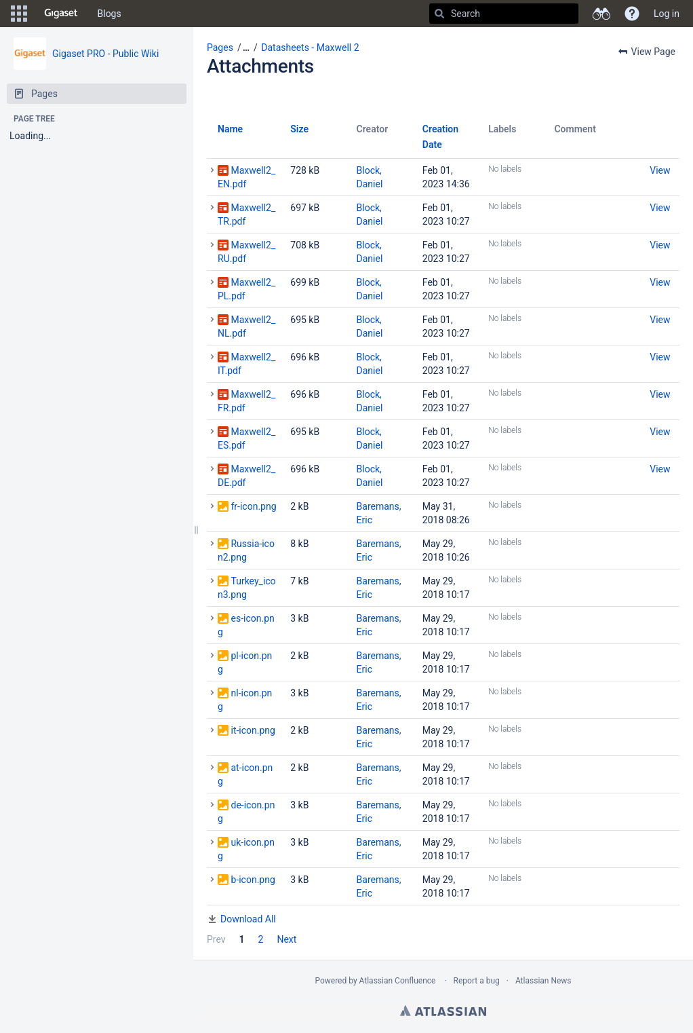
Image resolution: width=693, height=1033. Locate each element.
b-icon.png (253, 879)
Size (299, 129)
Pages (220, 47)
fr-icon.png (253, 506)
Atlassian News (543, 980)
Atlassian (443, 1010)
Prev (216, 939)
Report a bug (477, 980)
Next (286, 939)
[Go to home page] (61, 13)
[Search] (439, 13)
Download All (248, 919)
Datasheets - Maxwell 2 (310, 47)
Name (230, 129)
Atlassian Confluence (397, 980)
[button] (19, 13)
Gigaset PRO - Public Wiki (105, 53)
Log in (666, 13)
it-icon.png (253, 730)
